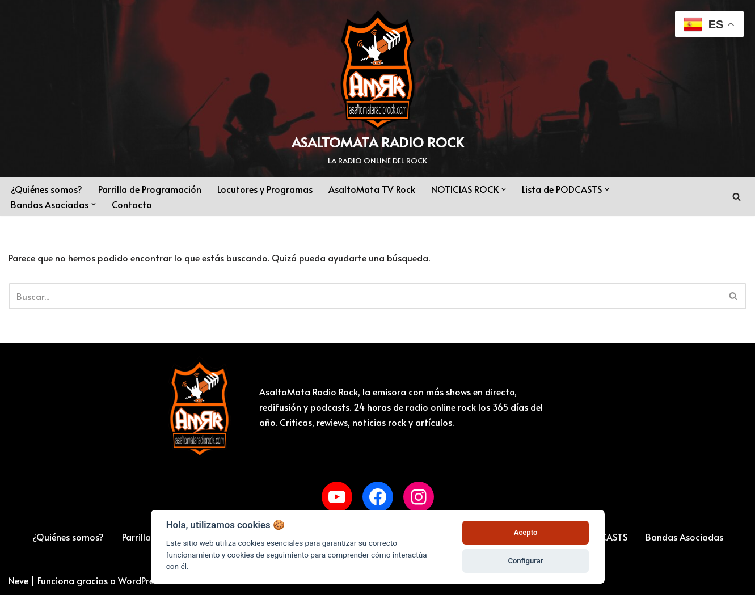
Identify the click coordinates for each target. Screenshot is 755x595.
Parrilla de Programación (149, 189)
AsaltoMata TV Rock (371, 189)
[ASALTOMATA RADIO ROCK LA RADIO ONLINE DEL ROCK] (377, 88)
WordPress (140, 580)
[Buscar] (736, 196)
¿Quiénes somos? (46, 189)
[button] (503, 189)
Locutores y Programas (265, 189)
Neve (18, 580)
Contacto (132, 204)
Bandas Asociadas (684, 536)
